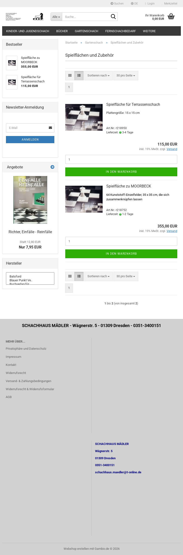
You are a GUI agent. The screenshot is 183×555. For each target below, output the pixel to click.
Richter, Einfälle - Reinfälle (30, 232)
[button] (134, 3)
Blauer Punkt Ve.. (30, 280)
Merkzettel (169, 3)
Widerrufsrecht (16, 373)
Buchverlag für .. (30, 284)
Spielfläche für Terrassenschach (133, 104)
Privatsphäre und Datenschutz (26, 348)
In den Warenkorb (121, 171)
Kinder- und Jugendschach (27, 31)
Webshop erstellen (76, 548)
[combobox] (98, 75)
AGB (9, 397)
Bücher (62, 31)
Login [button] (150, 3)
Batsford (30, 276)
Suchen (117, 3)
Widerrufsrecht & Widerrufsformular (30, 389)
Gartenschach (86, 31)
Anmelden (30, 139)
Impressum (13, 356)
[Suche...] (56, 16)
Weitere (149, 31)
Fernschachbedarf (120, 31)
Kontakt (11, 365)
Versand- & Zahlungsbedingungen (28, 381)
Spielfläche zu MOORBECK (128, 186)
